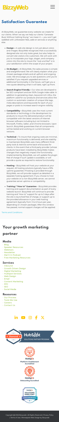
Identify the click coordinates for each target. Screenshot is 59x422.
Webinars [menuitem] (8, 250)
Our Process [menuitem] (10, 297)
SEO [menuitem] (6, 287)
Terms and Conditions (12, 212)
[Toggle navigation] (52, 7)
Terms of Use (15, 418)
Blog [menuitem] (6, 245)
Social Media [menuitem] (10, 289)
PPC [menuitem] (6, 284)
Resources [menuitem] (9, 294)
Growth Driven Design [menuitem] (15, 268)
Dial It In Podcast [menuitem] (12, 255)
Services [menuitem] (8, 262)
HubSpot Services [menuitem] (13, 274)
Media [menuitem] (7, 241)
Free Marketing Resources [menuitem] (17, 258)
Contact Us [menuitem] (9, 305)
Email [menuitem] (6, 279)
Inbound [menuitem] (8, 266)
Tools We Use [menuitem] (10, 300)
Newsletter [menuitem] (9, 252)
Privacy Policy (48, 415)
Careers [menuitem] (8, 303)
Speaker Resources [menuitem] (13, 247)
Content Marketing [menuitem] (13, 281)
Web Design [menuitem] (10, 276)
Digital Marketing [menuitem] (12, 271)
